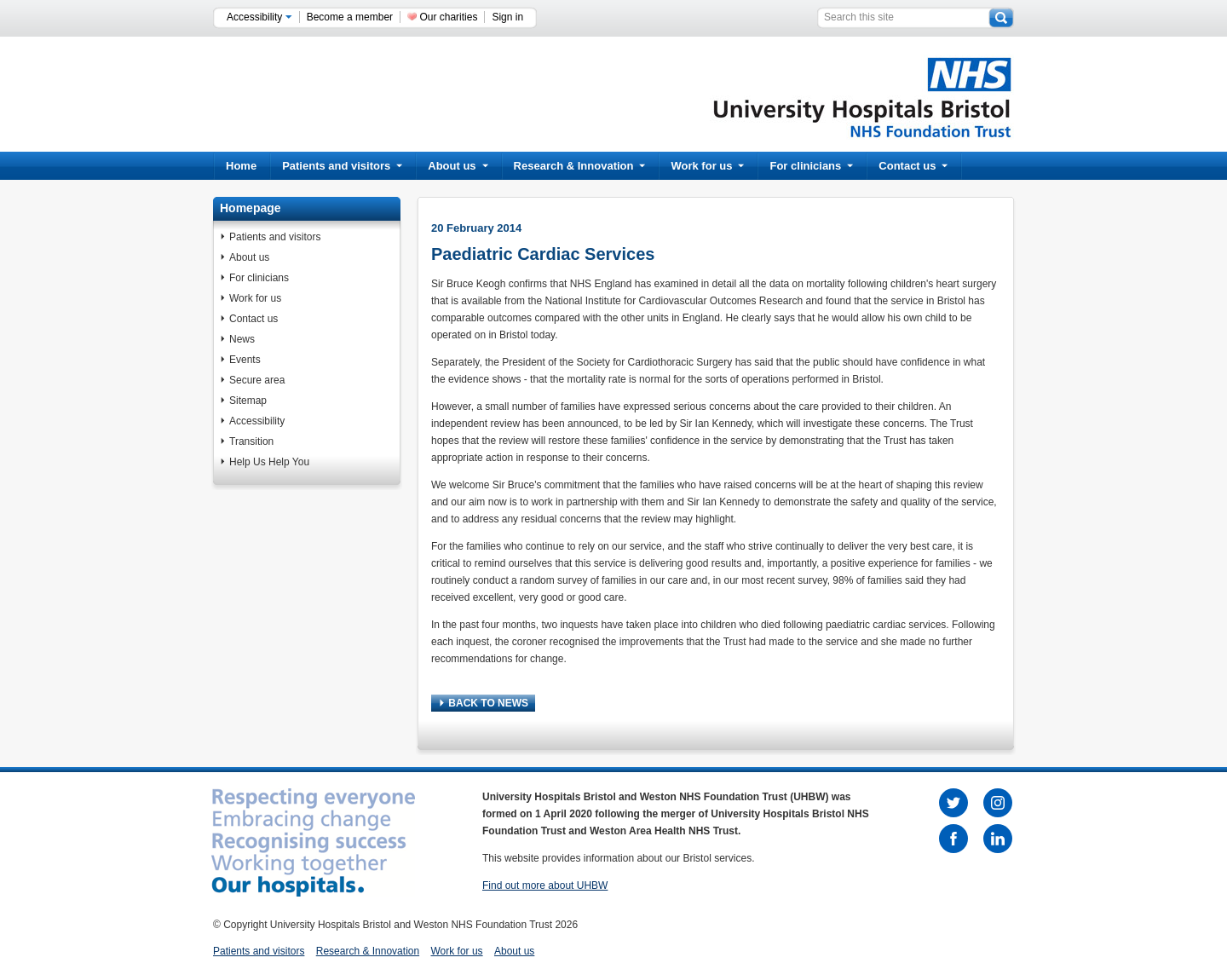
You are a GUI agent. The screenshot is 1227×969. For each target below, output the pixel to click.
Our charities (448, 17)
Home (241, 165)
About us (457, 165)
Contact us (913, 165)
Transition (251, 441)
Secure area (257, 380)
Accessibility (259, 17)
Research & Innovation (580, 165)
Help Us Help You (269, 462)
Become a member (350, 17)
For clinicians (811, 165)
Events (245, 360)
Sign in (507, 17)
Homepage (250, 208)
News (242, 339)
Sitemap (248, 401)
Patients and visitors (342, 165)
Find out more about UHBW (545, 885)
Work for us (707, 165)
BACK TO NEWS (484, 703)
